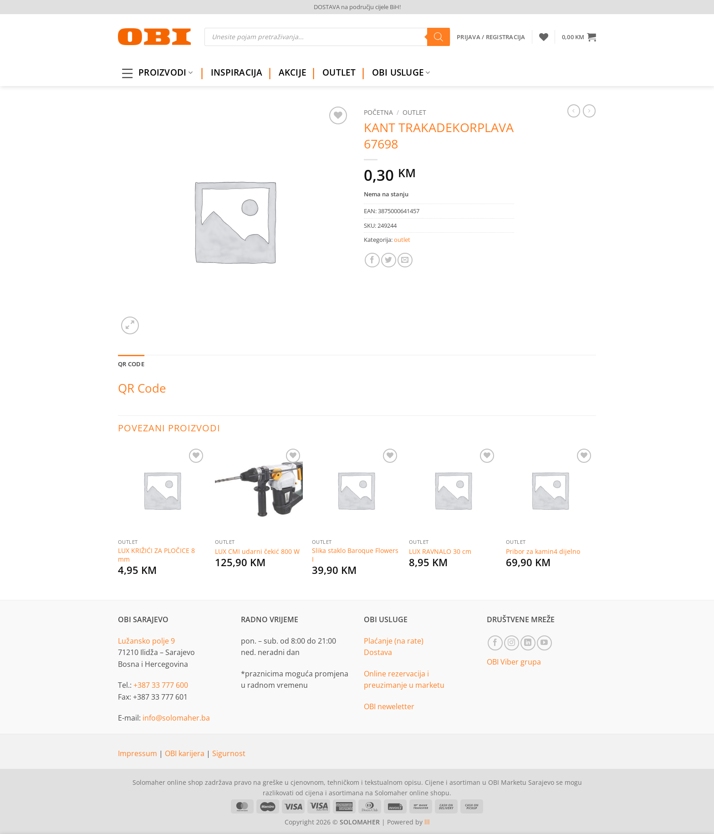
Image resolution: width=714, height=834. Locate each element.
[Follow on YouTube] (544, 642)
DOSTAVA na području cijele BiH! (357, 7)
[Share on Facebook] (372, 260)
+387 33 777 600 (160, 685)
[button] (579, 37)
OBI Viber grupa (514, 662)
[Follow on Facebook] (495, 642)
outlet (414, 112)
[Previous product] (589, 110)
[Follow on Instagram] (511, 642)
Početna (378, 112)
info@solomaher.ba (176, 718)
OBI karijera (185, 753)
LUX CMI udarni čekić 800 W (257, 551)
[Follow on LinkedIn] (528, 642)
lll (427, 822)
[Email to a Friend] (405, 260)
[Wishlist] (543, 37)
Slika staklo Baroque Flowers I (355, 555)
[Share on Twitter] (388, 260)
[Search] (438, 37)
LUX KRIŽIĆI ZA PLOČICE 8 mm (156, 555)
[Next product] (573, 110)
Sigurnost (228, 753)
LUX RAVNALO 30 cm (440, 551)
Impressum (138, 753)
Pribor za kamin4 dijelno (543, 551)
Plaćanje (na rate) (393, 641)
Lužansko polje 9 (146, 641)
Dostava (378, 652)
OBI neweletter (389, 706)
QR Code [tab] (131, 364)
